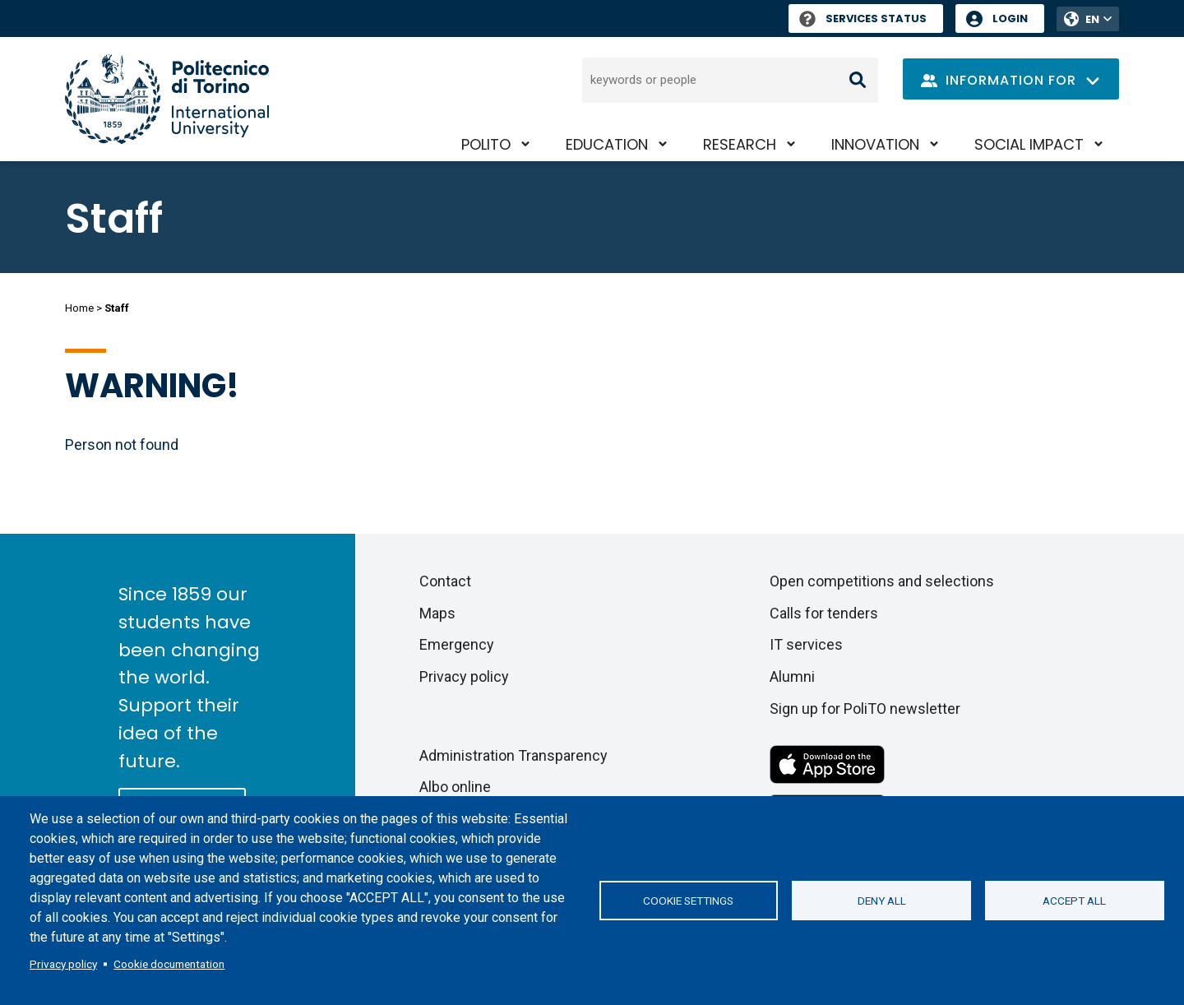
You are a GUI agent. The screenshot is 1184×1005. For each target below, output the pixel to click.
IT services (806, 644)
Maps (437, 613)
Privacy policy (63, 963)
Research (739, 144)
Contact (445, 581)
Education (607, 144)
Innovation (875, 144)
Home (79, 308)
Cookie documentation (168, 963)
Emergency (456, 644)
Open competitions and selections (882, 581)
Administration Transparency (513, 755)
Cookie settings (688, 900)
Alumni (792, 676)
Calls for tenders (824, 613)
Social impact (1029, 144)
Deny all (882, 900)
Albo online (455, 786)
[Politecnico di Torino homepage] (167, 99)
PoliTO (486, 144)
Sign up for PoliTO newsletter (865, 708)
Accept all (1074, 900)
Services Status (863, 18)
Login (1010, 18)
